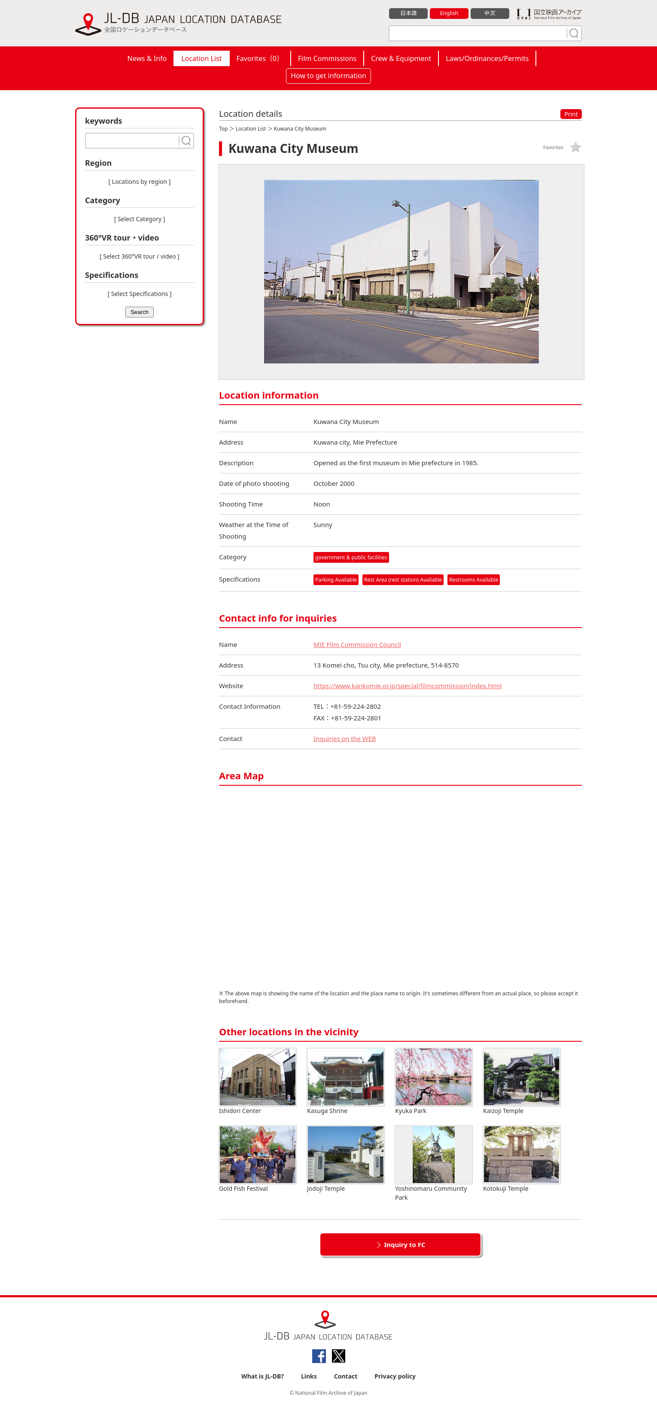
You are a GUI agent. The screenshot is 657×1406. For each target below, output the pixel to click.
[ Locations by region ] (140, 181)
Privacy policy (395, 1376)
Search (140, 312)
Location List (201, 58)
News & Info (147, 58)
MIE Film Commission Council (357, 644)
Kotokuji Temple (521, 1159)
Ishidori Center (257, 1082)
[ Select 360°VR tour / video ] (139, 256)
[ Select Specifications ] (139, 294)
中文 (490, 13)
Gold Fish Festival (257, 1159)
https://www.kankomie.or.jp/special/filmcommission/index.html (409, 686)
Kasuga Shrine (345, 1082)
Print (571, 114)
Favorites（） (260, 58)
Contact (346, 1376)
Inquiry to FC (404, 1245)
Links (309, 1376)
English (449, 13)
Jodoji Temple (345, 1159)
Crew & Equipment (401, 58)
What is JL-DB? (262, 1376)
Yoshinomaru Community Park (433, 1164)
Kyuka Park (433, 1082)
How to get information (328, 75)
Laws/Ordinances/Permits (487, 58)
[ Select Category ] (139, 219)
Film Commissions (327, 58)
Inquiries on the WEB (345, 739)
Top (223, 128)
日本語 (408, 13)
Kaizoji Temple (521, 1082)
